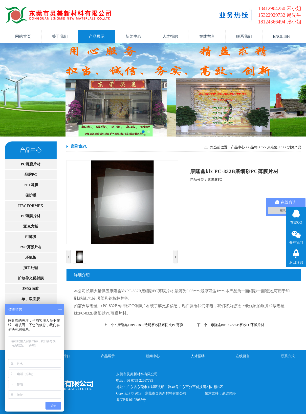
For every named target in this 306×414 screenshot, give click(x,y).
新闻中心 (133, 36)
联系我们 (244, 36)
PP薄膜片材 (30, 216)
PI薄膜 (30, 237)
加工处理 (30, 268)
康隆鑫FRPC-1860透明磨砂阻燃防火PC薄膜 (150, 325)
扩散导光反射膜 (31, 278)
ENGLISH (281, 36)
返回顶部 (296, 262)
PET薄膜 (30, 185)
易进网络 (229, 393)
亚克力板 (30, 226)
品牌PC (30, 175)
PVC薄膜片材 (31, 247)
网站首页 (23, 36)
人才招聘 (170, 36)
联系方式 (288, 356)
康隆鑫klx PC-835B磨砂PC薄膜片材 (237, 325)
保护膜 (30, 195)
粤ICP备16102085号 (131, 400)
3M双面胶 (30, 289)
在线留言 (207, 36)
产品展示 (97, 36)
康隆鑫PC (274, 147)
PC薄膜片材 (31, 164)
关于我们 (60, 36)
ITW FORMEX (30, 206)
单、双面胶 (31, 299)
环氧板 (30, 257)
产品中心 (238, 147)
